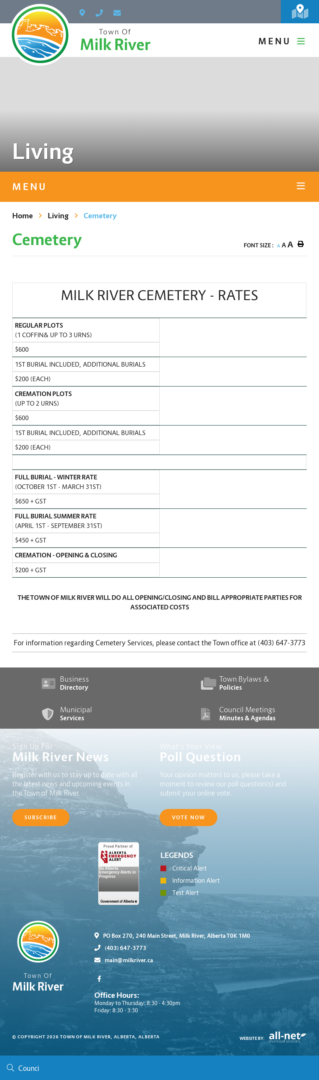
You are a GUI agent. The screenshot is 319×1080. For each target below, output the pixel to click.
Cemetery (100, 216)
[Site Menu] (159, 187)
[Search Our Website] (159, 1068)
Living (58, 216)
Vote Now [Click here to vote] (188, 817)
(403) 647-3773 (120, 948)
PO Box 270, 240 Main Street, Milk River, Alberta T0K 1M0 (172, 935)
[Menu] (282, 41)
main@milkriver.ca (123, 960)
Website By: (252, 1038)
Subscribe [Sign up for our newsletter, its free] (40, 817)
